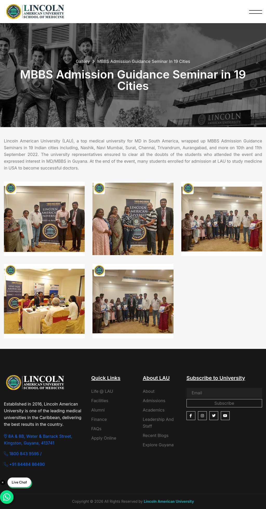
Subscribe (224, 403)
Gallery (83, 61)
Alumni (98, 410)
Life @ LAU (102, 391)
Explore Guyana (158, 444)
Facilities (99, 400)
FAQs (96, 428)
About (148, 391)
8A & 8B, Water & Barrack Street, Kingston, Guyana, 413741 (38, 440)
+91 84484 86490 (24, 464)
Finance (99, 419)
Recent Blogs (155, 435)
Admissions (154, 400)
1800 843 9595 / (23, 453)
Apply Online (103, 438)
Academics (153, 410)
